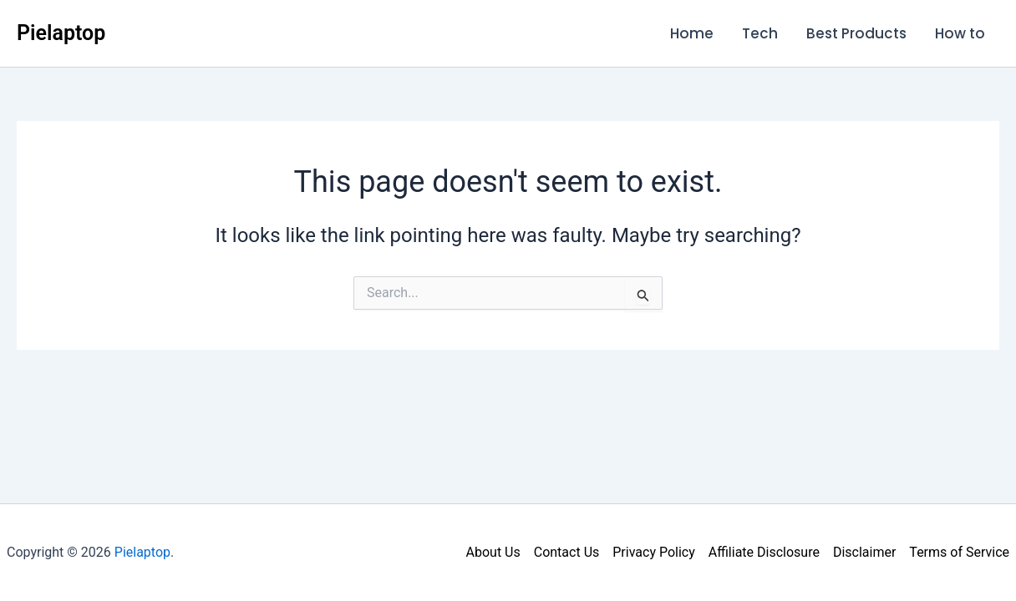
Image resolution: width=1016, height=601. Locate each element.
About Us (493, 552)
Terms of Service (959, 552)
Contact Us (567, 552)
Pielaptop (61, 33)
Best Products (856, 33)
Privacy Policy (653, 552)
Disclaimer (864, 552)
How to (960, 33)
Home (692, 33)
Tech (760, 33)
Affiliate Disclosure (764, 552)
